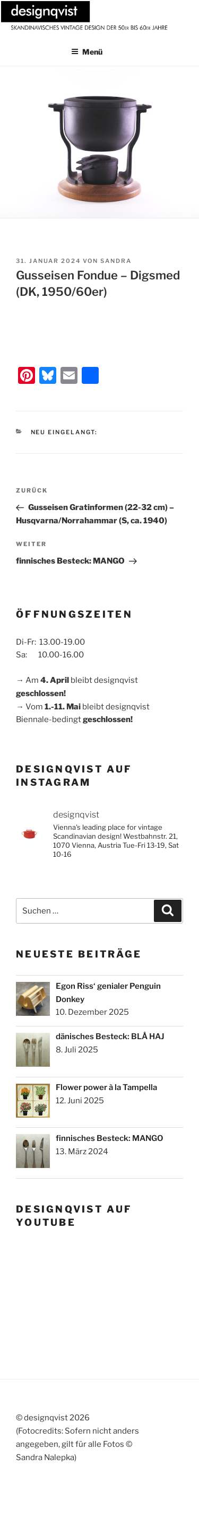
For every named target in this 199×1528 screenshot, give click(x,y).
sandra (116, 261)
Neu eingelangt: (64, 432)
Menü (86, 51)
